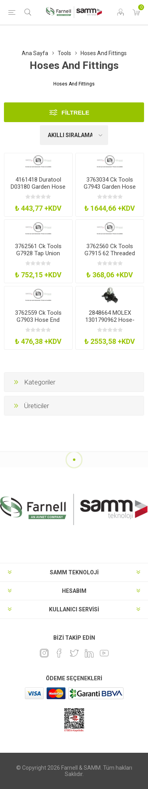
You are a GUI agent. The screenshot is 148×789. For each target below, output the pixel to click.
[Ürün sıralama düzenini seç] (74, 135)
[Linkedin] (89, 653)
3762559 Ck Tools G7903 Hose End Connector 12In (38, 319)
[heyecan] (74, 653)
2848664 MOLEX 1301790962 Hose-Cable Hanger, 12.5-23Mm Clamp (110, 323)
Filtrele (76, 112)
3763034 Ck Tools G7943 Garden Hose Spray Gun (110, 186)
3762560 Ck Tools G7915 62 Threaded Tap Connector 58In (109, 253)
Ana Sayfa (35, 53)
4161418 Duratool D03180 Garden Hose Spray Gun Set (38, 186)
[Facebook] (59, 653)
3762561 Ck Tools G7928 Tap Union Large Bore (38, 253)
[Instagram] (44, 653)
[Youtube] (104, 653)
